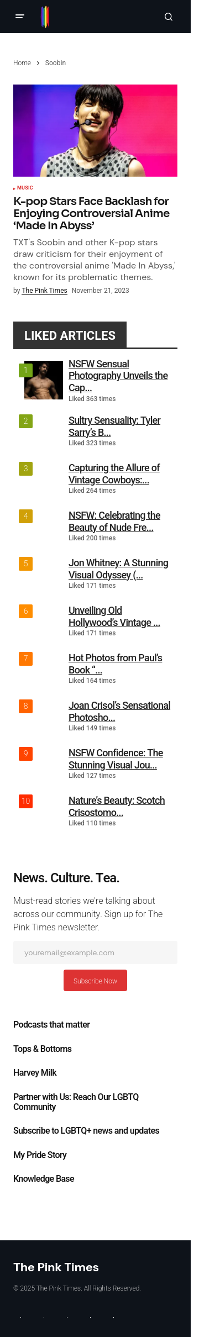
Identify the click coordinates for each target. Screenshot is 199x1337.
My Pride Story (39, 1155)
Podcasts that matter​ (51, 1024)
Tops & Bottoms (42, 1049)
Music (25, 188)
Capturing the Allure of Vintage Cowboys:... (114, 474)
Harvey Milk (34, 1073)
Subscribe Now (95, 981)
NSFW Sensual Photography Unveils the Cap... (118, 375)
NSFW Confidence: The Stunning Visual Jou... (116, 759)
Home (22, 63)
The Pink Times (56, 1267)
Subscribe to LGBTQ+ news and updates (86, 1131)
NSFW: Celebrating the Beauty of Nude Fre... (114, 521)
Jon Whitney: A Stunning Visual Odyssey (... (118, 569)
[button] (20, 16)
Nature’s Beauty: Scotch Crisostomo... (117, 806)
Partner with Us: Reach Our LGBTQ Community (76, 1102)
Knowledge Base (43, 1179)
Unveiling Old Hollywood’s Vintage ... (114, 616)
